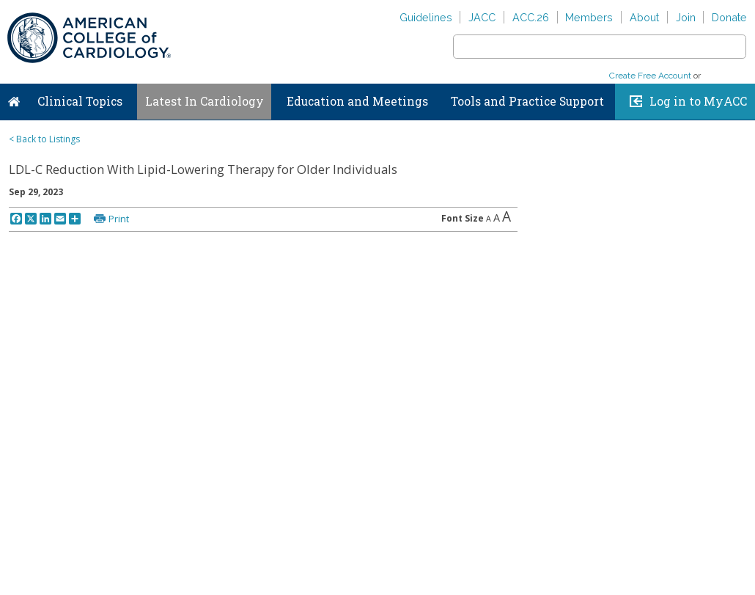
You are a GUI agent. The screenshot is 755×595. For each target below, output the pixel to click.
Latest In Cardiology (204, 101)
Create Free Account (650, 75)
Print (118, 218)
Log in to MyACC (698, 101)
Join (686, 17)
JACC (482, 17)
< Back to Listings (44, 139)
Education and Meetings (357, 101)
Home (14, 98)
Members (589, 17)
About (644, 17)
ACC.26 (530, 17)
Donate (729, 17)
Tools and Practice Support (527, 101)
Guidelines (425, 17)
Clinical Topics (79, 101)
